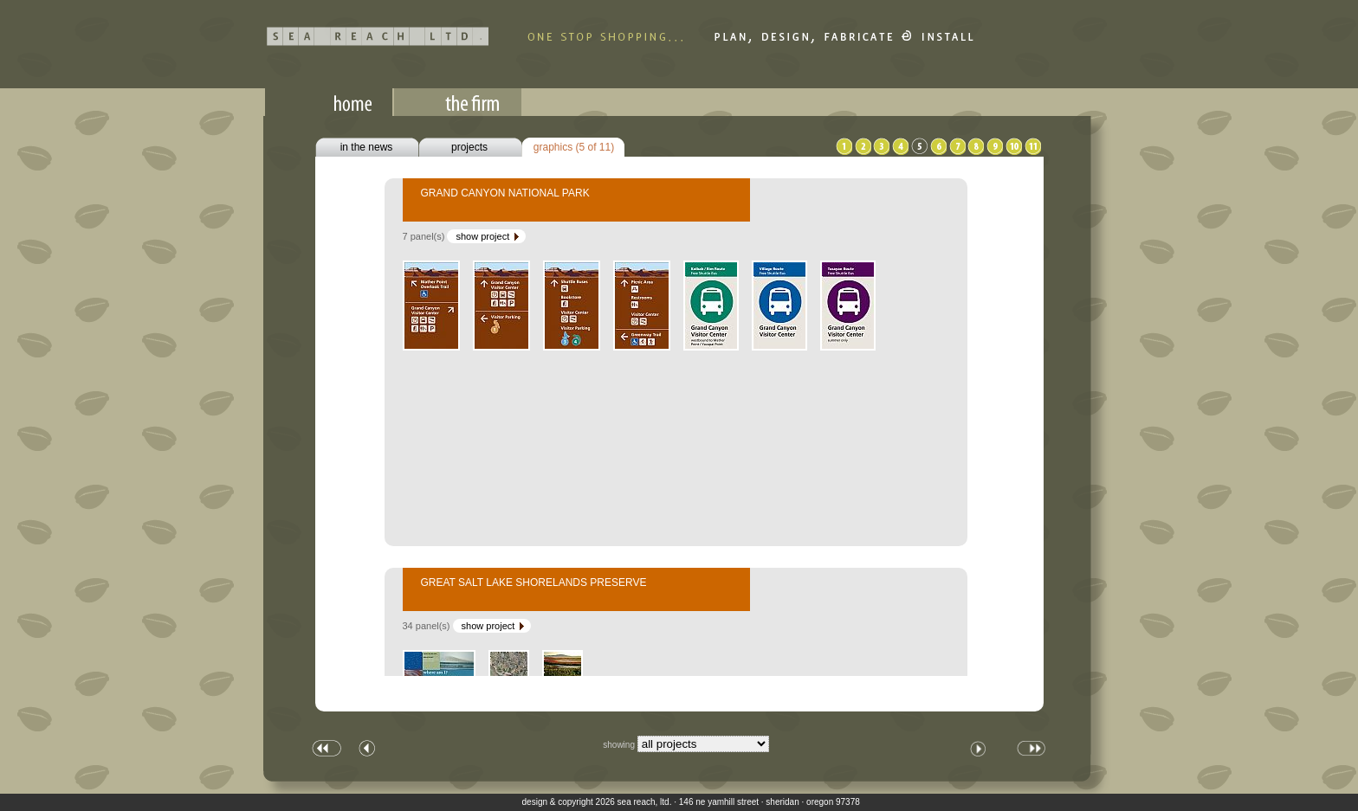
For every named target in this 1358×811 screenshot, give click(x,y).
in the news (366, 147)
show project (488, 236)
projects (469, 147)
